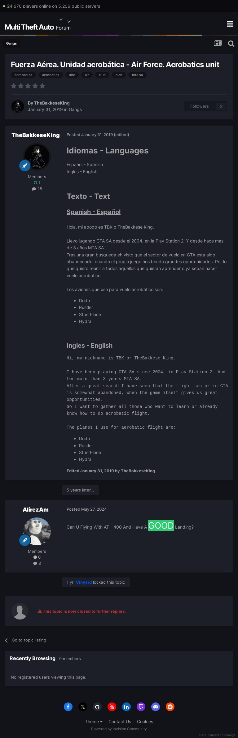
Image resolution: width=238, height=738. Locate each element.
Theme (94, 721)
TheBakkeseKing (52, 102)
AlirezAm (36, 509)
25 (37, 188)
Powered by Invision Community (119, 729)
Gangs (75, 109)
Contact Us (119, 721)
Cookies (145, 721)
